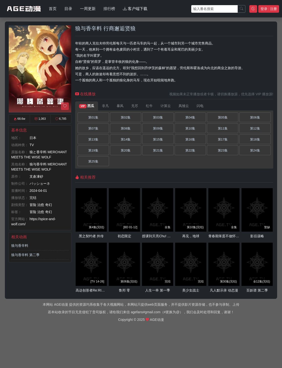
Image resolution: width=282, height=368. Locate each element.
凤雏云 (184, 106)
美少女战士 (190, 290)
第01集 (93, 117)
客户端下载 (135, 9)
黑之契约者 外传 (91, 236)
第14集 (126, 139)
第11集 (223, 128)
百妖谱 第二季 (257, 290)
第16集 (190, 139)
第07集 (93, 128)
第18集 (255, 139)
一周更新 (88, 9)
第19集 (93, 150)
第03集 (158, 117)
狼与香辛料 (19, 246)
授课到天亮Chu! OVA (158, 236)
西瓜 (86, 106)
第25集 (93, 161)
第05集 (223, 117)
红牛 (149, 106)
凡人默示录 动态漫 (224, 290)
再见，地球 (190, 236)
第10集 (190, 128)
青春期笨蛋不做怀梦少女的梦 (230, 236)
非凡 (105, 106)
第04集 (190, 117)
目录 (68, 9)
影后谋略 (257, 236)
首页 (53, 9)
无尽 (134, 106)
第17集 (223, 139)
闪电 (200, 106)
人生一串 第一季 (157, 290)
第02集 (126, 117)
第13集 (93, 139)
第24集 (255, 150)
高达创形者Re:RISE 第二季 (96, 290)
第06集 (255, 117)
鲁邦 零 (124, 290)
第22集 (190, 150)
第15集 (158, 139)
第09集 (158, 128)
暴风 (120, 106)
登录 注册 (269, 9)
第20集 (126, 150)
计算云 (166, 106)
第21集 (158, 150)
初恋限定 (124, 236)
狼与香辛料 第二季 (25, 255)
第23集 (223, 150)
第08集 (126, 128)
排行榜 (109, 9)
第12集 (255, 128)
